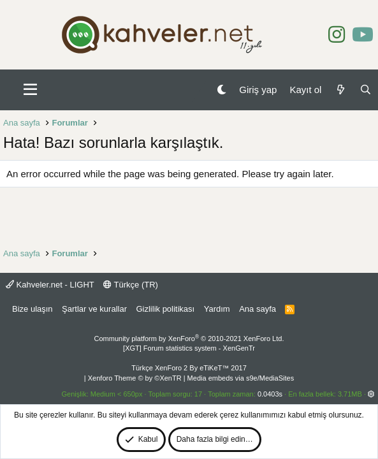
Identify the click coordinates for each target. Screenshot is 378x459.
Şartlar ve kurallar (94, 309)
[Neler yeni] (340, 89)
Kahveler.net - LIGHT (50, 284)
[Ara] (365, 89)
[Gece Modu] (221, 89)
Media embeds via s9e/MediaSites (240, 378)
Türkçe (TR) (130, 284)
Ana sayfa (257, 309)
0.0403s (270, 394)
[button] (30, 89)
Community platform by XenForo (189, 338)
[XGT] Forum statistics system (189, 348)
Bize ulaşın (32, 309)
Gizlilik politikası (165, 309)
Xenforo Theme (135, 378)
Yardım (217, 309)
